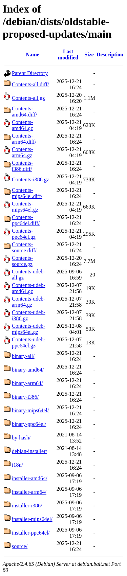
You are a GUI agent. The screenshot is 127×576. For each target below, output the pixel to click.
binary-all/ (23, 356)
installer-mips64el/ (32, 519)
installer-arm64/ (29, 492)
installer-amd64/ (29, 478)
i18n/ (17, 465)
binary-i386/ (25, 397)
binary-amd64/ (28, 370)
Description (110, 54)
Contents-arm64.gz (22, 152)
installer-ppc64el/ (31, 533)
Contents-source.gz (22, 261)
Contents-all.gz (28, 98)
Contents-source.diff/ (24, 247)
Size (89, 54)
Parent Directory (30, 73)
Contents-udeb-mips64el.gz (28, 329)
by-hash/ (21, 437)
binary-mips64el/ (30, 410)
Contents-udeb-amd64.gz (28, 288)
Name (32, 54)
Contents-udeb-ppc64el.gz (28, 342)
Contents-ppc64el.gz (24, 234)
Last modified (68, 54)
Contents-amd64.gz (22, 125)
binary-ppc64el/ (29, 424)
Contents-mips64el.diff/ (27, 193)
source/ (19, 546)
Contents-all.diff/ (30, 84)
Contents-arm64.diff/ (24, 139)
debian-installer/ (29, 451)
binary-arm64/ (27, 383)
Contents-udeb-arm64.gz (28, 302)
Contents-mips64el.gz (25, 207)
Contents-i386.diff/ (22, 166)
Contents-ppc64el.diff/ (26, 220)
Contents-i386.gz (30, 179)
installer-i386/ (27, 505)
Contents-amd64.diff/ (24, 112)
